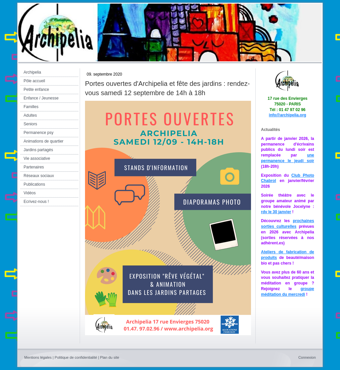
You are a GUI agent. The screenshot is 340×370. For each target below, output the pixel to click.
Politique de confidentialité (76, 357)
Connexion (307, 357)
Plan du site (109, 357)
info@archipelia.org (287, 115)
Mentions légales (38, 357)
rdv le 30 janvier (276, 212)
